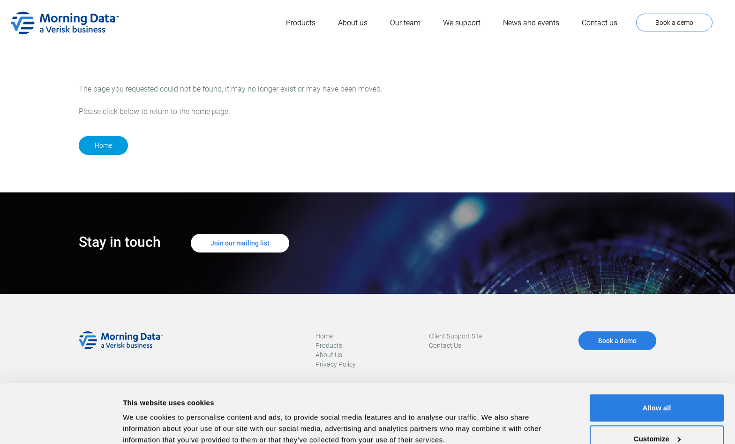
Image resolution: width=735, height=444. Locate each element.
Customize (657, 388)
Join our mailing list (240, 243)
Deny (657, 419)
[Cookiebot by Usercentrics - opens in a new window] (61, 426)
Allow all (657, 357)
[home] (65, 23)
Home (103, 145)
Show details (144, 415)
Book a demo (674, 22)
